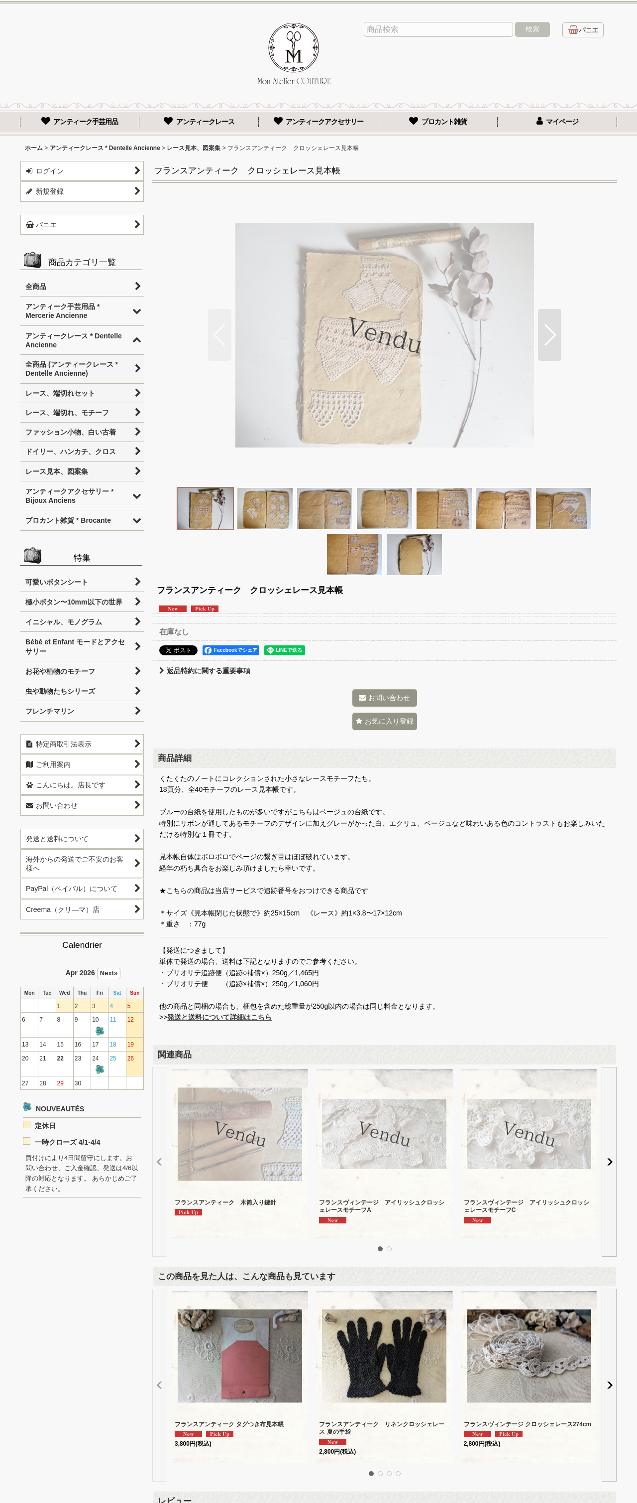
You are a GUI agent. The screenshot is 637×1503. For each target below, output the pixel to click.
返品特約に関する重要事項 (204, 671)
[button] (219, 335)
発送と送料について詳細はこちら (219, 1017)
